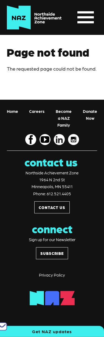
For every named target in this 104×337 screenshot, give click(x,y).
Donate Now (90, 115)
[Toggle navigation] (85, 17)
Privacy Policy (52, 274)
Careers (36, 111)
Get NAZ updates (52, 331)
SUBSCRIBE (52, 253)
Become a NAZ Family (64, 118)
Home (12, 111)
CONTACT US (52, 207)
